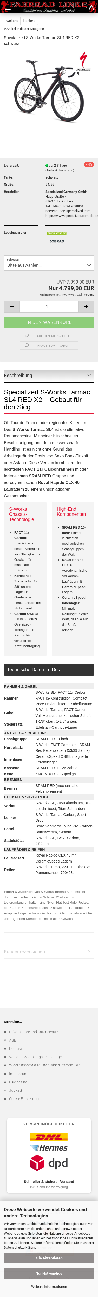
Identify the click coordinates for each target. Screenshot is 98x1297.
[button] (11, 307)
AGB (12, 1040)
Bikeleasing (18, 1082)
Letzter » (29, 21)
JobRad (15, 1090)
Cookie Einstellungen (25, 1099)
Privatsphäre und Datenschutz (33, 1032)
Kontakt (15, 1048)
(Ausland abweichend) (59, 170)
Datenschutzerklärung (20, 1247)
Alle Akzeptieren (49, 1258)
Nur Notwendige (49, 1273)
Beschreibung (18, 375)
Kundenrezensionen (24, 951)
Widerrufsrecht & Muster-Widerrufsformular (44, 1065)
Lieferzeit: (11, 165)
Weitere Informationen (49, 1287)
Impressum (18, 1074)
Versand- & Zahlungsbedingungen (36, 1057)
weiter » (12, 21)
